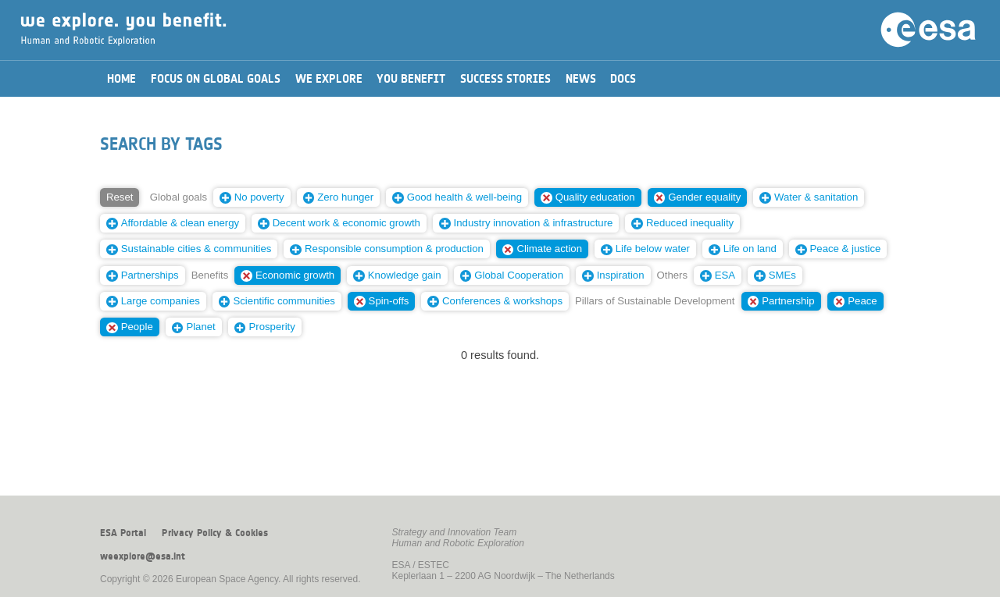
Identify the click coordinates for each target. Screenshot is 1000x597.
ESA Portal (123, 533)
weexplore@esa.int (142, 556)
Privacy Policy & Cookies (215, 533)
